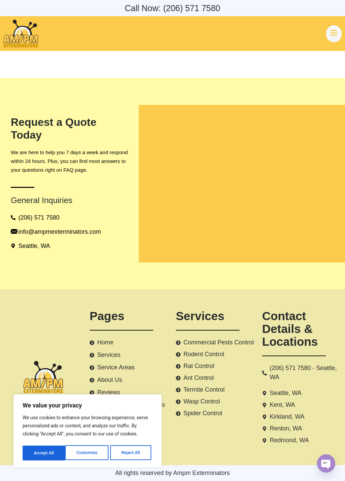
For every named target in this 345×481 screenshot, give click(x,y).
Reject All (88, 453)
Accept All (132, 453)
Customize (44, 453)
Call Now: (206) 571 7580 (172, 8)
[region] (87, 432)
